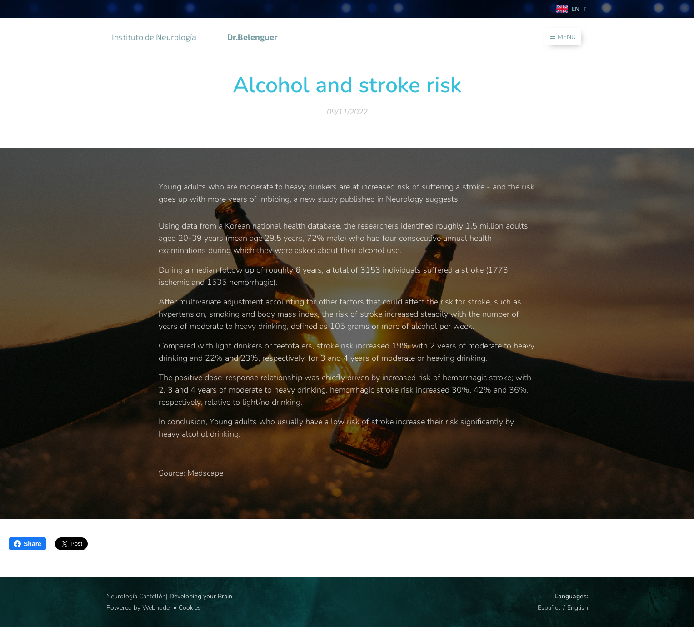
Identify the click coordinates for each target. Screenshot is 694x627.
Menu (563, 37)
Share (27, 543)
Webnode (156, 607)
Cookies (190, 607)
